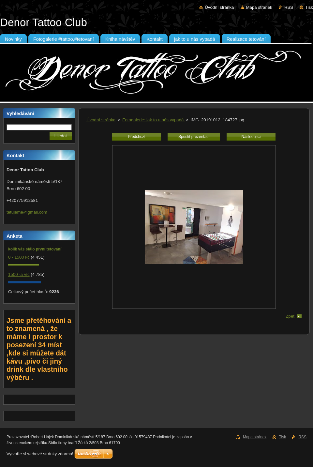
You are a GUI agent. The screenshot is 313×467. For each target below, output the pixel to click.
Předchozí (136, 136)
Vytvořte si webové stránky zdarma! (40, 453)
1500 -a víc (19, 274)
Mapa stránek (259, 7)
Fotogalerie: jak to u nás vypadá (153, 119)
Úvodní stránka (219, 7)
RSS (288, 7)
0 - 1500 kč (19, 257)
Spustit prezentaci (193, 136)
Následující (251, 136)
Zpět (290, 316)
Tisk (309, 7)
